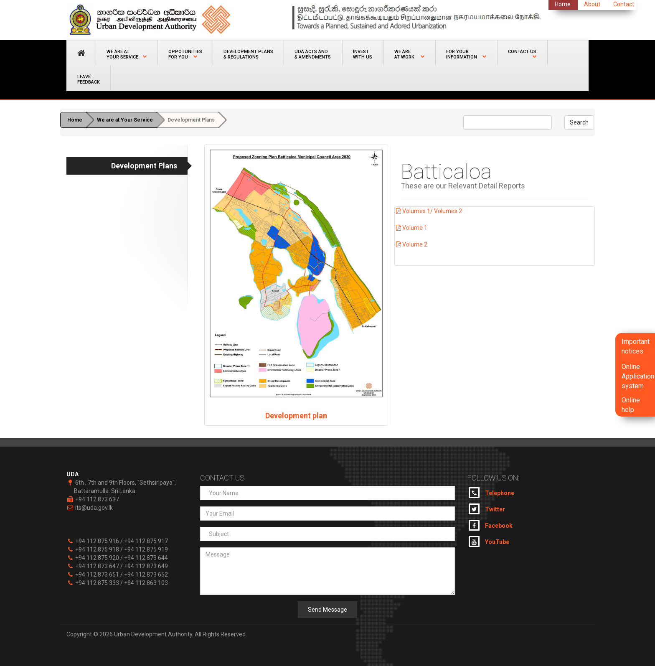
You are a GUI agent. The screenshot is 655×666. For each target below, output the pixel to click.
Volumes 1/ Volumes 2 (428, 211)
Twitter (487, 508)
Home (74, 120)
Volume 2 (411, 244)
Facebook (491, 525)
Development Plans (191, 120)
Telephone (491, 492)
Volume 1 (411, 227)
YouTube (489, 541)
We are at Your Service (125, 120)
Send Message (327, 609)
